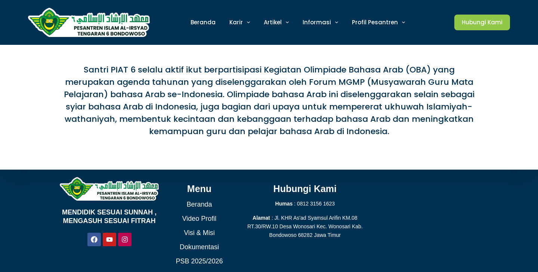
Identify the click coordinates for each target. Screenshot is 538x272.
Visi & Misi (199, 233)
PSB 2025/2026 (199, 261)
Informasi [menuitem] (322, 22)
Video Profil (199, 218)
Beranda (199, 204)
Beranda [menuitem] (203, 22)
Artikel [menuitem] (278, 22)
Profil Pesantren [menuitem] (380, 22)
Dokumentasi (199, 247)
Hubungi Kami (482, 22)
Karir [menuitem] (241, 22)
